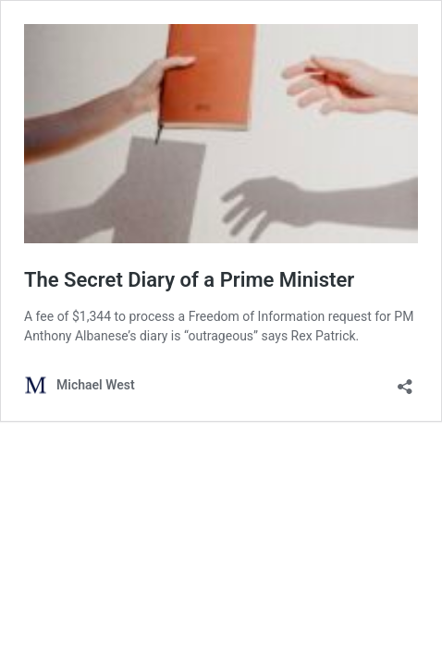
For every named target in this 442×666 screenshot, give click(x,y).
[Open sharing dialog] (405, 380)
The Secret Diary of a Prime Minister (189, 279)
